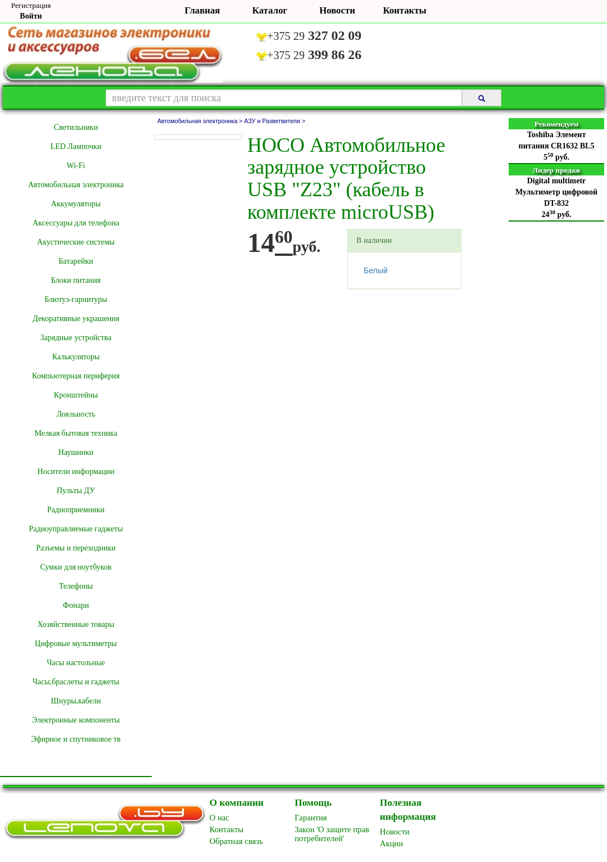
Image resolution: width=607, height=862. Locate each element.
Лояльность (75, 414)
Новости (337, 10)
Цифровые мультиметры (76, 643)
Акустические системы (76, 242)
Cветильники (76, 127)
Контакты (404, 10)
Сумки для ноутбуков (76, 567)
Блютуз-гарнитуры (75, 299)
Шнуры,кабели (76, 701)
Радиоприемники (76, 510)
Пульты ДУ (76, 490)
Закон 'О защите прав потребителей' (332, 834)
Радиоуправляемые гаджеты (76, 529)
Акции (391, 843)
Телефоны (76, 586)
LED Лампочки (76, 146)
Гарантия (311, 817)
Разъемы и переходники (76, 548)
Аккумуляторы (76, 204)
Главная (202, 10)
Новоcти (395, 831)
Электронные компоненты (76, 720)
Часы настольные (76, 662)
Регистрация (31, 5)
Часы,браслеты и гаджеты (76, 682)
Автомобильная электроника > (200, 121)
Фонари (76, 605)
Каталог (269, 10)
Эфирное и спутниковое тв (75, 739)
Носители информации (76, 471)
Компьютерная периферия (76, 376)
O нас (219, 817)
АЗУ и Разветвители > (275, 121)
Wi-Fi (76, 165)
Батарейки (75, 261)
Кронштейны (76, 395)
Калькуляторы (76, 357)
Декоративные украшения (76, 318)
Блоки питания (76, 280)
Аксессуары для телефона (76, 223)
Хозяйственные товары (76, 624)
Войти (31, 16)
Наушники (76, 452)
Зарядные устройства (75, 337)
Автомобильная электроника (76, 184)
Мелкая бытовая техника (75, 433)
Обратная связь (236, 841)
